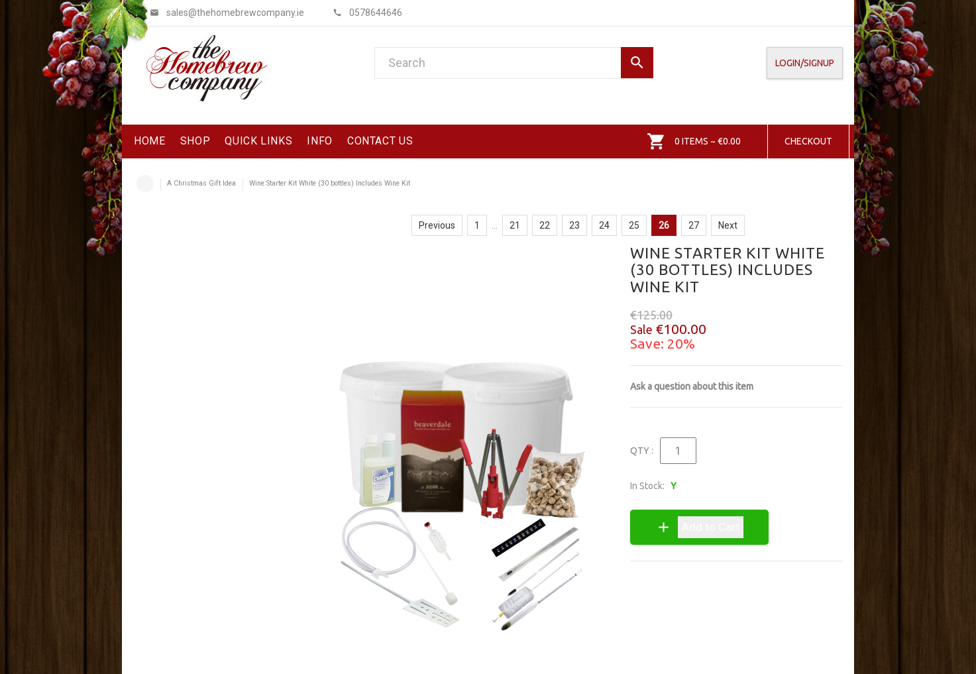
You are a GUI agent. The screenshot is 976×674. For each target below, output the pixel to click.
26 (664, 225)
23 (574, 225)
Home (145, 183)
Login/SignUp (804, 63)
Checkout (808, 141)
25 (634, 225)
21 (515, 225)
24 (604, 225)
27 (693, 225)
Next (727, 225)
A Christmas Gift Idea (201, 183)
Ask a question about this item (691, 386)
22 (544, 225)
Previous (437, 225)
